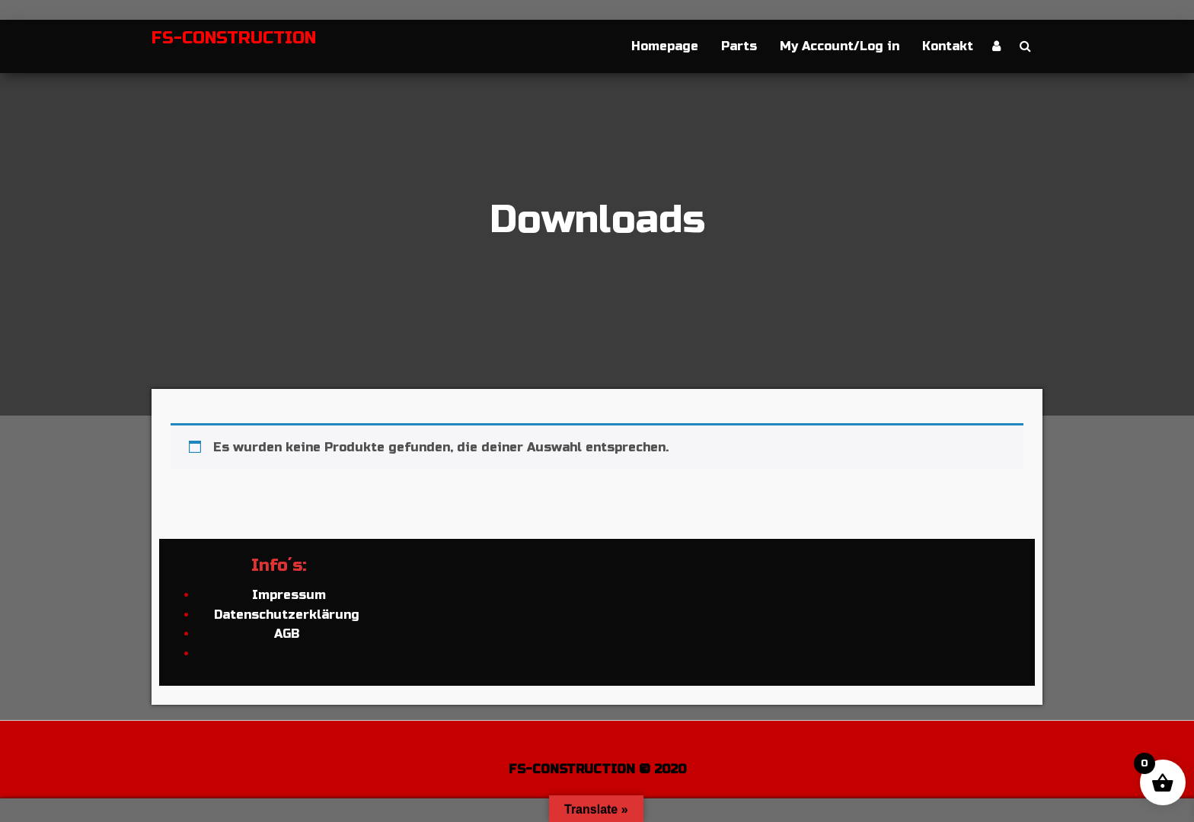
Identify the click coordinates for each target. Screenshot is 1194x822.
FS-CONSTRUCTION (234, 38)
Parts (739, 46)
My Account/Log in (839, 46)
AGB (286, 633)
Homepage (664, 46)
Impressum (287, 595)
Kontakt (947, 46)
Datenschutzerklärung (286, 614)
